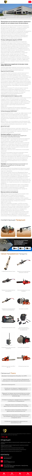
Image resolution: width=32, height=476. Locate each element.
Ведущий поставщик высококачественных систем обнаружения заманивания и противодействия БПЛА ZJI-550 (16, 395)
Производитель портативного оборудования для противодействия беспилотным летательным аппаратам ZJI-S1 (16, 416)
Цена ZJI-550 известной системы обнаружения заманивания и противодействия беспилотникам (16, 380)
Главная (2, 17)
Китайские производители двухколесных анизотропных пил (16, 422)
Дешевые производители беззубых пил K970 (14, 376)
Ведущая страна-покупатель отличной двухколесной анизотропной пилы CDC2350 (16, 405)
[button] (29, 229)
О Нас (20, 474)
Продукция (12, 474)
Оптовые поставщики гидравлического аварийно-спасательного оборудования (16, 400)
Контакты (28, 474)
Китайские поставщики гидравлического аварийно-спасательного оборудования (16, 389)
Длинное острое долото (8, 384)
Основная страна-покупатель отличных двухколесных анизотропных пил (16, 410)
